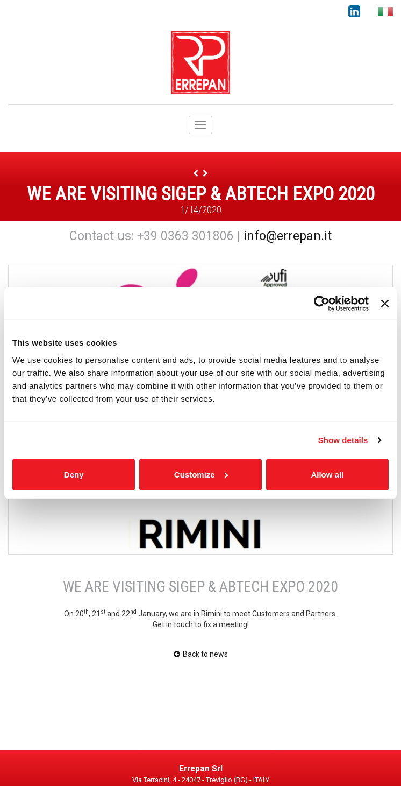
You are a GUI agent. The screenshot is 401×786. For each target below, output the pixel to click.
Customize (201, 474)
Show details (343, 440)
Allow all (327, 474)
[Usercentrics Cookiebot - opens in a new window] (322, 304)
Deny (74, 474)
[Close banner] (385, 303)
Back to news (201, 654)
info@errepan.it (288, 236)
